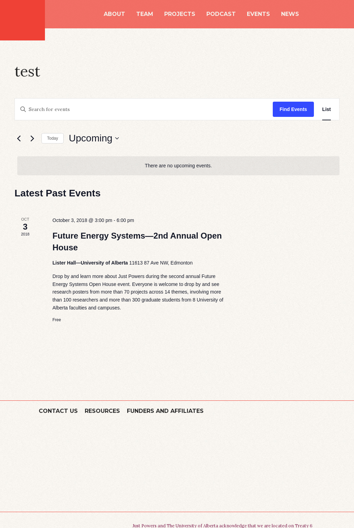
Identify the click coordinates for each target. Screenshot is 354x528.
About (114, 14)
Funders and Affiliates (165, 411)
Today (52, 138)
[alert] (178, 165)
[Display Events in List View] (326, 109)
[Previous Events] (19, 138)
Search (312, 14)
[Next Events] (32, 138)
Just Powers (22, 20)
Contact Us (58, 411)
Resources (102, 411)
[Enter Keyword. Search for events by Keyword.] (144, 109)
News (290, 14)
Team (144, 14)
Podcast (221, 14)
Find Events (293, 109)
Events (258, 14)
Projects (179, 14)
